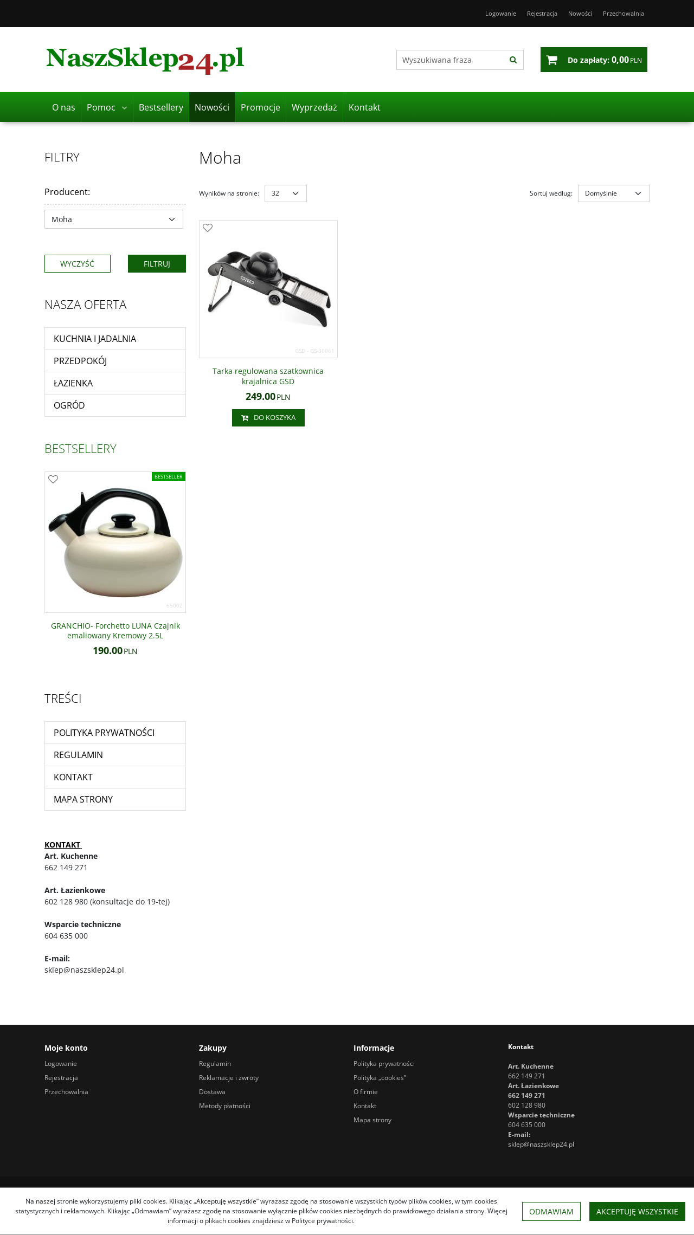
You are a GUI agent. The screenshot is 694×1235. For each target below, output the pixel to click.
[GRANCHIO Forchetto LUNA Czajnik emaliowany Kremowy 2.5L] (115, 631)
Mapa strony (83, 799)
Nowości (212, 107)
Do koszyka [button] (268, 417)
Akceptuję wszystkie (637, 1211)
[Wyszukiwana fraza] (449, 59)
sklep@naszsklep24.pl (541, 1144)
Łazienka (73, 383)
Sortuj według (551, 193)
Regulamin (78, 755)
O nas (63, 107)
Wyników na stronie (229, 193)
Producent (67, 191)
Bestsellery (161, 107)
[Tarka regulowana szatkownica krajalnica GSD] (268, 376)
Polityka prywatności (104, 733)
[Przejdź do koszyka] (604, 59)
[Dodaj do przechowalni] (208, 229)
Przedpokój (80, 361)
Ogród (69, 405)
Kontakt (365, 107)
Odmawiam (551, 1211)
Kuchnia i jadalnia (95, 339)
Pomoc (101, 107)
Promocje (260, 107)
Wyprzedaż (314, 107)
